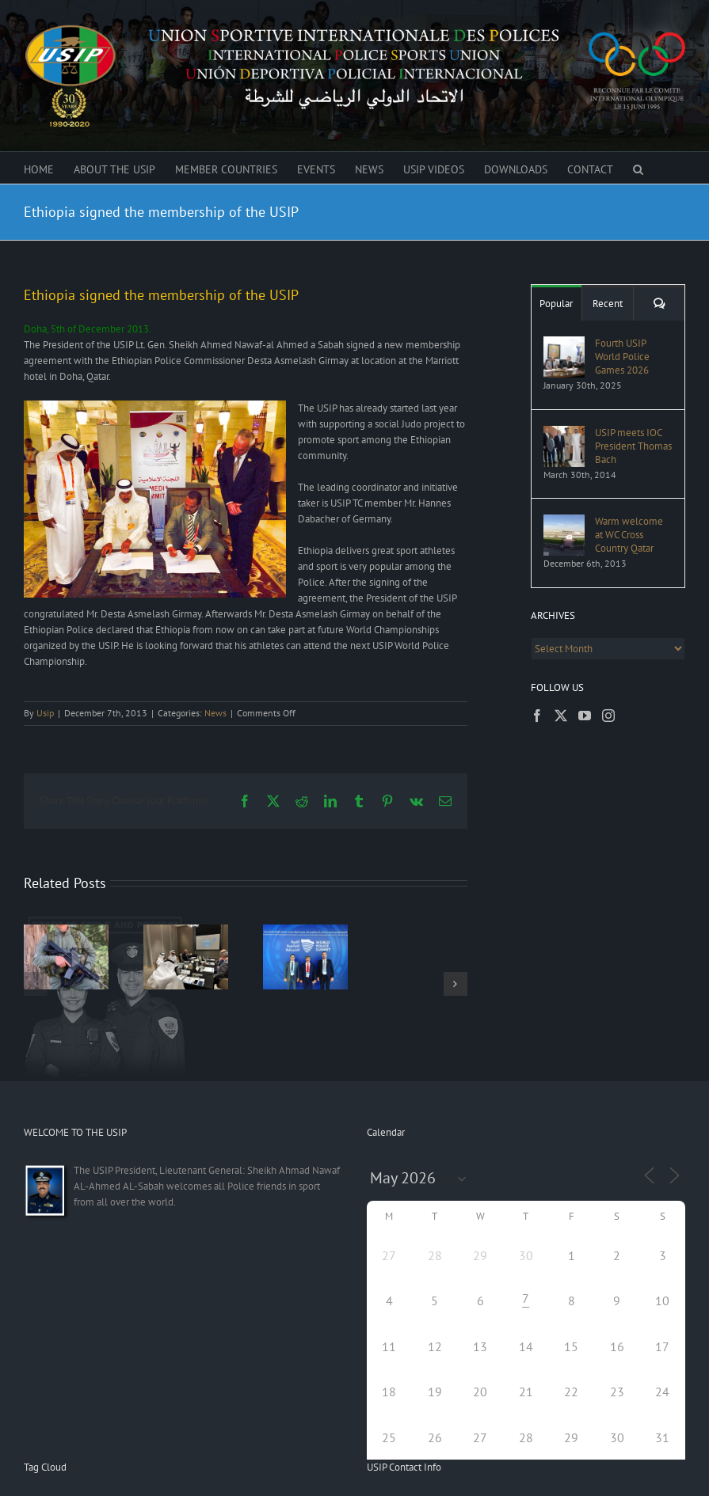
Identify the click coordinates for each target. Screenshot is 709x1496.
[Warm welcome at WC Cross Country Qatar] (564, 522)
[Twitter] (561, 715)
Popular (556, 303)
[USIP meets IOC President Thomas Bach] (564, 433)
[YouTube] (584, 715)
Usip (45, 713)
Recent (608, 303)
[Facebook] (537, 715)
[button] (638, 168)
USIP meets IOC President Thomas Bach (633, 446)
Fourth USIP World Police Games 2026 (622, 356)
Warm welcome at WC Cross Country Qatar (629, 534)
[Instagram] (608, 715)
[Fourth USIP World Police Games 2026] (564, 344)
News (215, 713)
